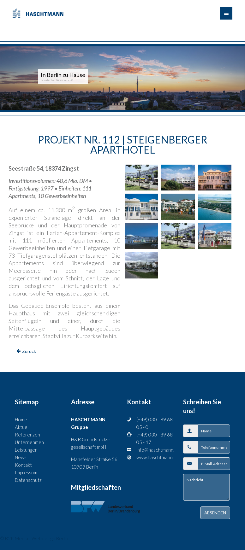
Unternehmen (29, 442)
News (21, 457)
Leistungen (26, 450)
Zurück (29, 351)
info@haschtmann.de (155, 450)
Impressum (26, 472)
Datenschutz (28, 480)
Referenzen (27, 434)
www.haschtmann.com (155, 457)
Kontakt (23, 465)
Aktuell (22, 427)
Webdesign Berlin (50, 538)
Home (21, 419)
